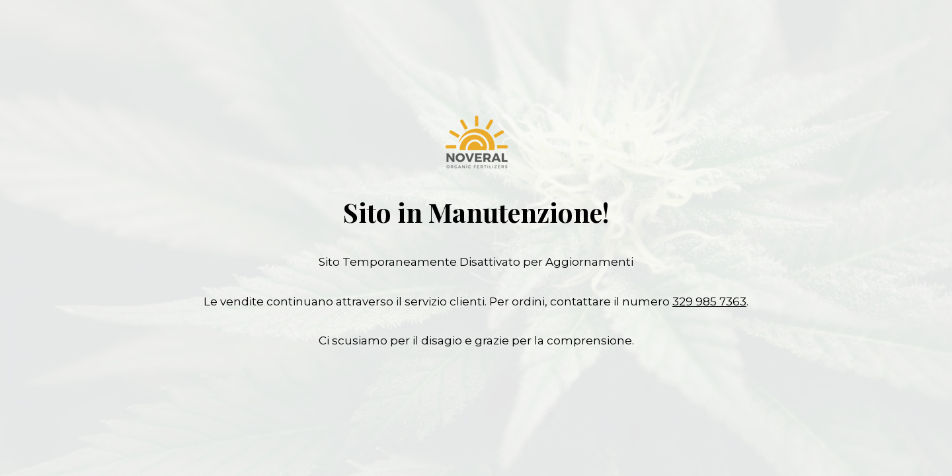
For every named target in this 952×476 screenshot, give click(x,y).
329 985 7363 (709, 301)
